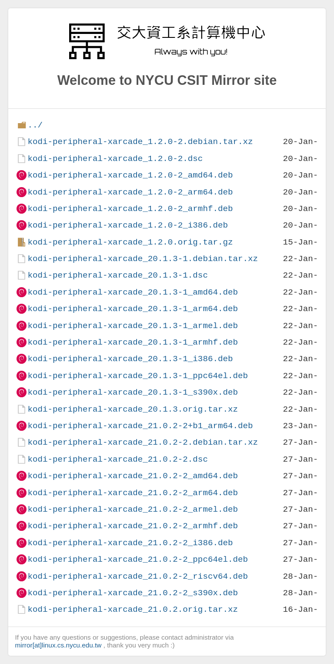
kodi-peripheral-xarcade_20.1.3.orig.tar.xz (132, 409)
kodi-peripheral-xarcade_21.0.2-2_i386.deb (130, 543)
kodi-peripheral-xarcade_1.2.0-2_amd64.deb (130, 175)
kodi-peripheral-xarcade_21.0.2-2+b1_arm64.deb (140, 426)
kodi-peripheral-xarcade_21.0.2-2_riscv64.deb (137, 576)
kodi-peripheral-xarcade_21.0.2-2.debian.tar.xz (142, 442)
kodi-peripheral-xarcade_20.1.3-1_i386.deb (130, 359)
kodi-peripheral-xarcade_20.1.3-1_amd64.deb (132, 292)
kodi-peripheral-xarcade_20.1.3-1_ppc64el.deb (137, 376)
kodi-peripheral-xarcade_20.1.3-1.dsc (117, 275)
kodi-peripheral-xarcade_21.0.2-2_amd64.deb (132, 476)
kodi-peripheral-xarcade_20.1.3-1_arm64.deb (132, 309)
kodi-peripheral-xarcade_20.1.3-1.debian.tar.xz (142, 259)
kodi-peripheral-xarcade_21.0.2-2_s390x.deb (132, 593)
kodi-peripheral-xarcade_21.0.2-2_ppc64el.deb (137, 559)
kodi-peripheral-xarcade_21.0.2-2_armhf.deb (132, 526)
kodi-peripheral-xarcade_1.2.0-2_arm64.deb (130, 192)
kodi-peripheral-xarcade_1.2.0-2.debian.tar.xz (140, 142)
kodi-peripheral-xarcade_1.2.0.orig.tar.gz (130, 242)
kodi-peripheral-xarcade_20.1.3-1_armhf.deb (132, 342)
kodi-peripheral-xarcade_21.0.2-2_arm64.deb (132, 493)
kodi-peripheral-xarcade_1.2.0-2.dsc (115, 158)
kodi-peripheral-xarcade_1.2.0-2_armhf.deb (130, 209)
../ (35, 125)
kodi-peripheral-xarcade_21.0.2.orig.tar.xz (132, 609)
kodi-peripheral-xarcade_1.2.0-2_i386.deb (127, 225)
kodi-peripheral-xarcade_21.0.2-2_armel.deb (132, 509)
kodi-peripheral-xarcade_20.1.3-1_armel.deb (132, 326)
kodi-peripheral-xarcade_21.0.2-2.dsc (117, 459)
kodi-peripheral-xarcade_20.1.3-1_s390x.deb (132, 392)
